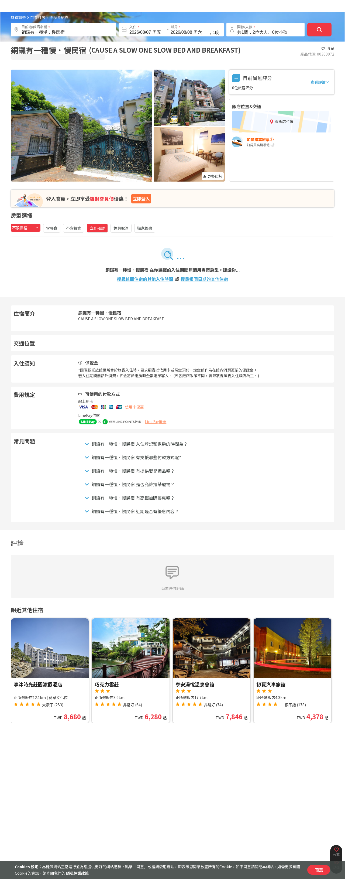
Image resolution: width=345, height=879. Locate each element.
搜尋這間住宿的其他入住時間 (145, 279)
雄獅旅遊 (18, 17)
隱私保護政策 (77, 873)
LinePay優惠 (155, 421)
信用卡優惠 (134, 407)
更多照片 (212, 176)
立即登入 (141, 198)
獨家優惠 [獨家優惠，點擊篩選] (144, 228)
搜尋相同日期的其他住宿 (204, 279)
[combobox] (25, 228)
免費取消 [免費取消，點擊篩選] (121, 228)
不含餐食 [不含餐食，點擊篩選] (73, 228)
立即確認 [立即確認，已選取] (97, 228)
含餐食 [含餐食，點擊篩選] (51, 228)
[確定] (319, 29)
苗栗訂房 (37, 17)
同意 (319, 870)
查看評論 (320, 82)
